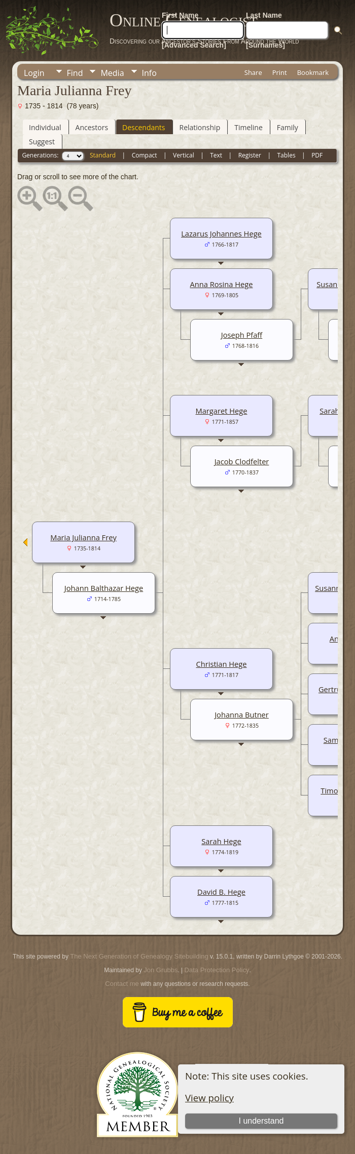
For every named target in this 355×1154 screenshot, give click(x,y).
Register (249, 155)
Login (34, 72)
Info (149, 72)
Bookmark (313, 72)
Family (287, 127)
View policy (209, 1097)
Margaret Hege (221, 411)
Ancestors (92, 127)
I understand (261, 1121)
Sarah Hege (221, 841)
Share (253, 72)
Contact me (121, 983)
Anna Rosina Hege (221, 284)
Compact (144, 155)
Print (279, 72)
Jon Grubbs (161, 970)
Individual (45, 127)
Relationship (200, 127)
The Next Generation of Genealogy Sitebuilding (139, 956)
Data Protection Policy (217, 970)
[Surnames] (265, 45)
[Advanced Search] (194, 45)
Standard (103, 155)
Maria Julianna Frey (83, 537)
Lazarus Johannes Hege (221, 233)
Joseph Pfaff (241, 335)
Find (75, 72)
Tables (286, 155)
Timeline (248, 127)
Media (112, 72)
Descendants (143, 127)
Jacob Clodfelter (242, 461)
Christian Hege (221, 664)
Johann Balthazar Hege (103, 588)
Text (216, 155)
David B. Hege (221, 892)
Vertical (183, 155)
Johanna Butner (242, 714)
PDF (317, 155)
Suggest (42, 141)
